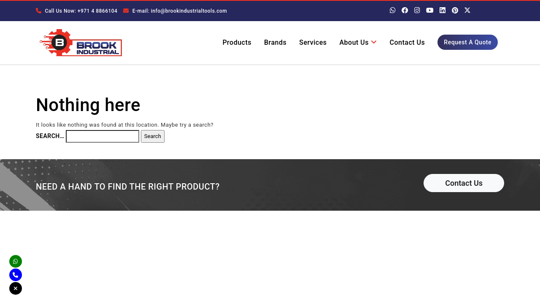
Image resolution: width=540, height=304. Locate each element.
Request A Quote (467, 42)
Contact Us (407, 42)
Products (236, 42)
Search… (50, 136)
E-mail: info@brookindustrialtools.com (175, 11)
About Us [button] (358, 42)
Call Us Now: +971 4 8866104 (76, 11)
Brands (275, 42)
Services (313, 42)
